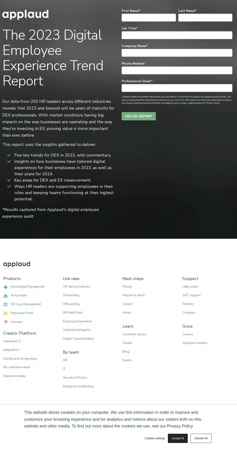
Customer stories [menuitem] (134, 334)
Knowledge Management (24, 287)
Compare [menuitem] (188, 313)
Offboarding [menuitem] (71, 304)
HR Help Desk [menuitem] (72, 313)
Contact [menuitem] (128, 304)
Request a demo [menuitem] (134, 295)
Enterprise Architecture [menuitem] (78, 386)
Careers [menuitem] (187, 334)
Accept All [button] (178, 438)
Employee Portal (18, 313)
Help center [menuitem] (190, 287)
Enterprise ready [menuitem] (14, 376)
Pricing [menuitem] (127, 287)
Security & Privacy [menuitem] (75, 378)
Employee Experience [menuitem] (77, 321)
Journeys (13, 322)
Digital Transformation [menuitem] (78, 339)
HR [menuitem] (65, 360)
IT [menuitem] (64, 369)
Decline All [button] (200, 438)
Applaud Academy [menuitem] (195, 343)
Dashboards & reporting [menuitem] (20, 359)
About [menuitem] (127, 313)
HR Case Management (22, 304)
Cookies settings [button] (155, 438)
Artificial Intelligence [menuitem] (76, 330)
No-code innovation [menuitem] (16, 367)
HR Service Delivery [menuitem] (76, 287)
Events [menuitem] (127, 360)
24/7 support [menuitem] (191, 295)
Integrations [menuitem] (11, 350)
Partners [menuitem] (188, 304)
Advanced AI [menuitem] (11, 341)
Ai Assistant (15, 295)
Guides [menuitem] (127, 343)
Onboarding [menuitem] (71, 295)
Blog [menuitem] (126, 352)
